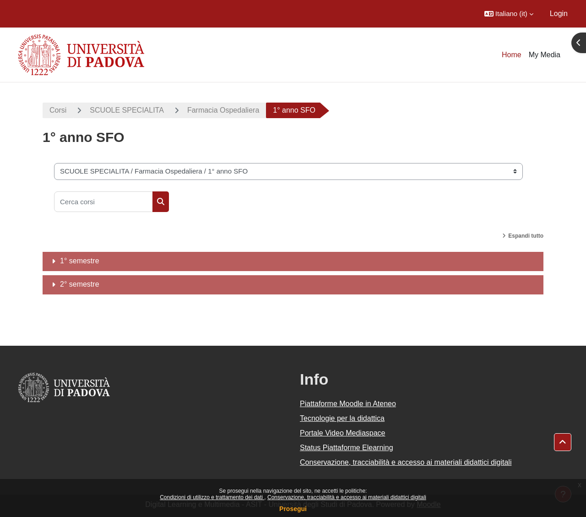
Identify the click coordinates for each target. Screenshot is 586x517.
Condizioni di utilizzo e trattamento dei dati (212, 497)
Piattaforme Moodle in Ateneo (348, 404)
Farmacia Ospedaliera (223, 110)
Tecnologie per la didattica (342, 418)
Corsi (57, 110)
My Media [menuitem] (544, 55)
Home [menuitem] (511, 55)
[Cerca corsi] (103, 201)
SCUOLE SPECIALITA (127, 110)
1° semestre (79, 261)
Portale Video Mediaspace (342, 433)
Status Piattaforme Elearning (346, 448)
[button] (509, 13)
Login (559, 13)
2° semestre (79, 284)
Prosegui (293, 508)
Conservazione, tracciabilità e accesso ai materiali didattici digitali (346, 497)
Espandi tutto (525, 236)
